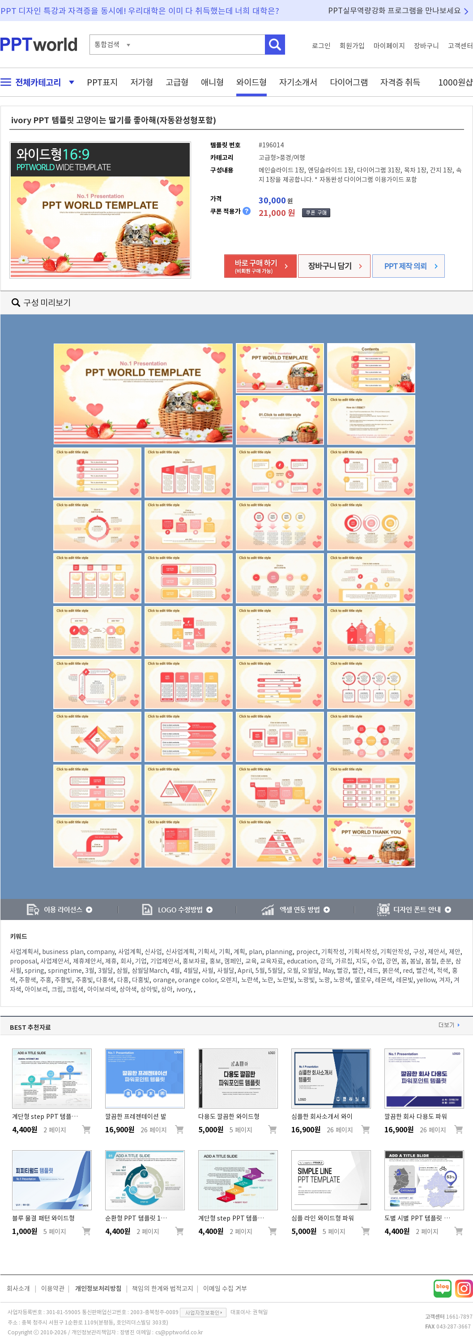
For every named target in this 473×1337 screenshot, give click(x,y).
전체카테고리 (34, 82)
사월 (207, 970)
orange (164, 980)
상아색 (128, 989)
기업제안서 (164, 961)
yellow (426, 980)
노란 (267, 980)
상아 (167, 989)
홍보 (215, 961)
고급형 (177, 82)
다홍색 (105, 980)
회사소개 (18, 1288)
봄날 (416, 961)
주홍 (45, 980)
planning (279, 952)
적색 (442, 970)
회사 (126, 961)
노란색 (250, 980)
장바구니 (426, 46)
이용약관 (52, 1288)
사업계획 (129, 952)
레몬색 (383, 980)
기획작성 (333, 952)
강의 (326, 961)
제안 (454, 952)
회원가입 (352, 46)
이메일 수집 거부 (225, 1288)
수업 (377, 961)
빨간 (358, 970)
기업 (141, 961)
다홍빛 (140, 980)
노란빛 (285, 980)
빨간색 (425, 970)
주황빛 (63, 980)
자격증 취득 (400, 82)
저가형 (141, 82)
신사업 (153, 952)
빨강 (343, 970)
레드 (373, 970)
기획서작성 (362, 952)
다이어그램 (349, 82)
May (328, 970)
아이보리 (36, 989)
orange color (197, 980)
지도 (361, 961)
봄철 (431, 961)
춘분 (446, 961)
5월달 (275, 970)
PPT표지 (102, 82)
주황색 (27, 980)
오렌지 (229, 980)
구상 (419, 952)
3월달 (105, 970)
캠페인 (233, 961)
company (101, 952)
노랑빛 (306, 980)
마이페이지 (389, 46)
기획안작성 (394, 952)
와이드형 (251, 82)
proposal (23, 961)
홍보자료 (194, 961)
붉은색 (391, 970)
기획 (224, 952)
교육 (251, 961)
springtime (65, 970)
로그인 (321, 46)
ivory (183, 989)
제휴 (111, 961)
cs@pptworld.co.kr (179, 1332)
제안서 (436, 952)
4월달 (191, 970)
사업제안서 (54, 961)
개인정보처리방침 (98, 1288)
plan (255, 952)
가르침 (344, 961)
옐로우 (363, 980)
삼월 (122, 970)
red (408, 970)
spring (34, 970)
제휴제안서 (87, 961)
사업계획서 (24, 952)
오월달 (310, 970)
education (302, 961)
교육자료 (271, 961)
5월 (260, 970)
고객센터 (460, 46)
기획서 (206, 952)
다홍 (123, 980)
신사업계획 (180, 952)
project (307, 952)
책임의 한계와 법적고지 (162, 1288)
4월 (175, 970)
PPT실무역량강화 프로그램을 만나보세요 (394, 10)
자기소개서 (298, 82)
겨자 (445, 980)
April (245, 970)
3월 (89, 970)
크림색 (75, 989)
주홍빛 (84, 980)
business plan (63, 952)
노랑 (324, 980)
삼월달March (149, 970)
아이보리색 (101, 989)
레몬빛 (404, 980)
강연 (391, 961)
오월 (292, 970)
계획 (239, 952)
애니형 (212, 82)
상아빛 (149, 989)
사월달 (225, 970)
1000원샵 (455, 82)
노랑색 (342, 980)
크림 (57, 989)
